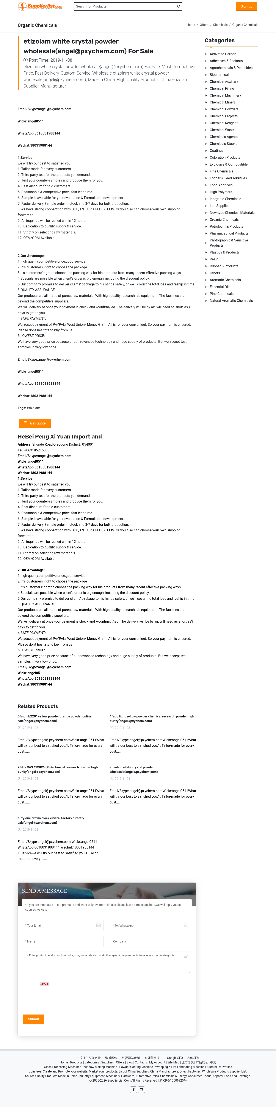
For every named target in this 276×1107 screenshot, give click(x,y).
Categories (92, 1062)
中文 (213, 1062)
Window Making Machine (100, 1067)
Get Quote (35, 423)
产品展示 (202, 1062)
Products (76, 1062)
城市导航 (188, 1062)
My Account (157, 1062)
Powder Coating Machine (136, 1067)
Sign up (246, 6)
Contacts (141, 1062)
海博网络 (111, 1058)
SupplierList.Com (119, 1080)
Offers (204, 25)
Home (191, 25)
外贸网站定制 (131, 1058)
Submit (33, 1019)
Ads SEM (193, 1058)
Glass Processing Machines (62, 1067)
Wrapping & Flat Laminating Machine (179, 1067)
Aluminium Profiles (219, 1067)
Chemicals (220, 25)
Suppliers (107, 1062)
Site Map (173, 1062)
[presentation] (55, 1000)
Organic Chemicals (245, 25)
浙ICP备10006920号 (173, 1080)
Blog (130, 1062)
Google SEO (175, 1058)
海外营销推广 (153, 1058)
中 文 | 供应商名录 (89, 1058)
